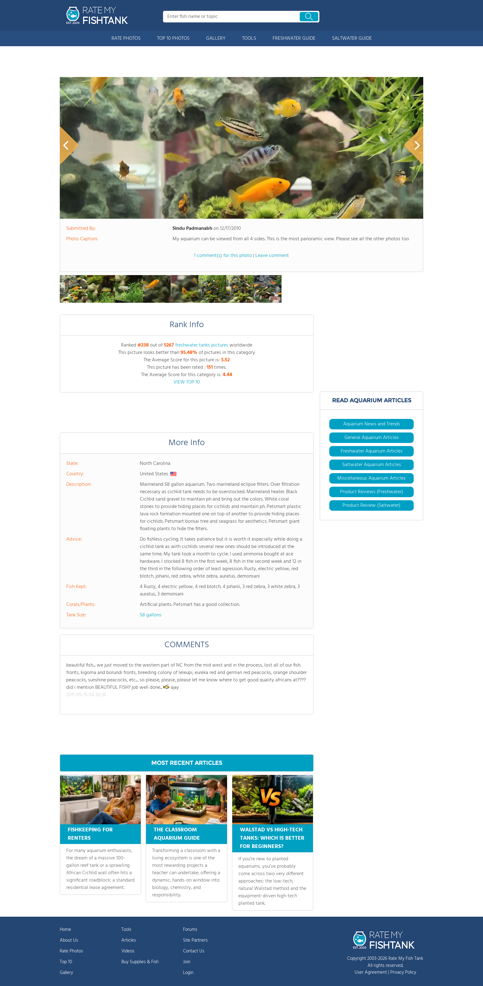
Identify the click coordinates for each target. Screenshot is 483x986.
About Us (69, 940)
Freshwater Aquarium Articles (372, 451)
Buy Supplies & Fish (140, 962)
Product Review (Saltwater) (371, 505)
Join (186, 962)
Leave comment (272, 256)
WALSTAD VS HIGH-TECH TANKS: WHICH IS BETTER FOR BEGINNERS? (272, 838)
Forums (190, 929)
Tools (126, 929)
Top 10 (66, 962)
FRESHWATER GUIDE (294, 38)
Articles (128, 940)
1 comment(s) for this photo (223, 256)
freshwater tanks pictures (201, 345)
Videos (127, 951)
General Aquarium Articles (371, 438)
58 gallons (150, 615)
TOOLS (249, 38)
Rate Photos (71, 951)
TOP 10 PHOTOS (173, 38)
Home (65, 929)
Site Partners (195, 940)
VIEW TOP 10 (186, 382)
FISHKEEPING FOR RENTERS (90, 834)
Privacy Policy (403, 972)
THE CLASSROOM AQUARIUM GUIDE (177, 834)
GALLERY (215, 38)
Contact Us (193, 951)
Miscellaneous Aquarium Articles (371, 478)
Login (188, 972)
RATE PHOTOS (126, 38)
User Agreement (371, 972)
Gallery (66, 972)
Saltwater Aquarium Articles (371, 465)
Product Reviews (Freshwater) (371, 492)
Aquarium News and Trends (371, 424)
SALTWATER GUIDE (352, 38)
